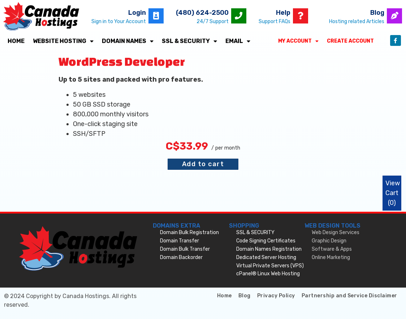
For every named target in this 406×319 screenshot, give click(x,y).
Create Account (350, 41)
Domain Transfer (179, 241)
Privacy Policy (276, 296)
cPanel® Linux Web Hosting (268, 274)
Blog (377, 13)
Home (16, 41)
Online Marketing (331, 257)
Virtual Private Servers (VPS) (270, 266)
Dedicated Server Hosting (266, 257)
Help (283, 13)
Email (237, 41)
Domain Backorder (181, 257)
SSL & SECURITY (189, 41)
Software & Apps (332, 249)
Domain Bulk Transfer (185, 249)
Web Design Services (335, 232)
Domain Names (128, 41)
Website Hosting (63, 41)
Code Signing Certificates (265, 241)
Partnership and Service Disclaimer (349, 296)
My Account (298, 41)
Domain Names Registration (269, 249)
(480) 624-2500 (202, 13)
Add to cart (203, 164)
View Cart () (392, 193)
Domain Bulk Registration (189, 232)
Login (137, 13)
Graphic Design (329, 241)
